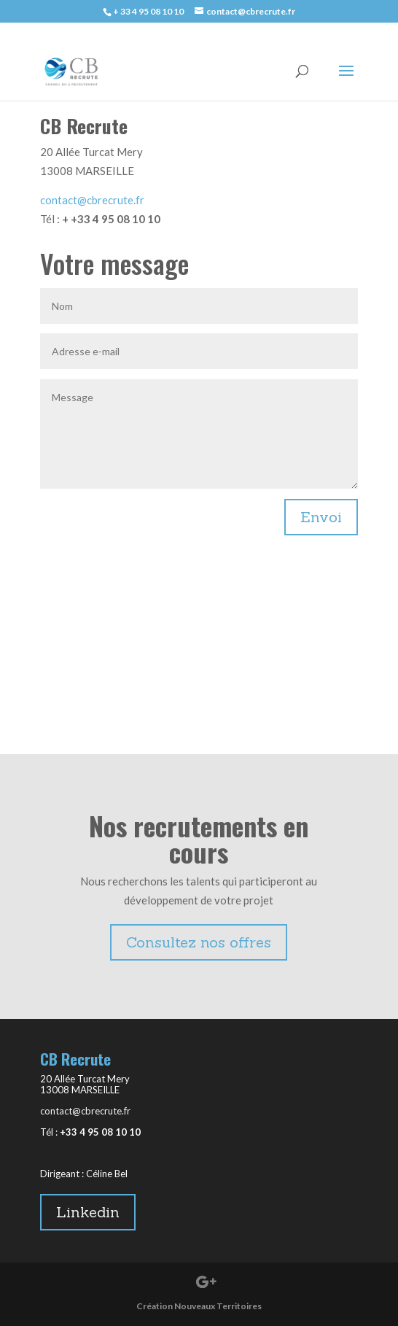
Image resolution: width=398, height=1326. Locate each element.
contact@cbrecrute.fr (92, 199)
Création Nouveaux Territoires (199, 1305)
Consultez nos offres (198, 942)
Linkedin (88, 1212)
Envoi (321, 517)
